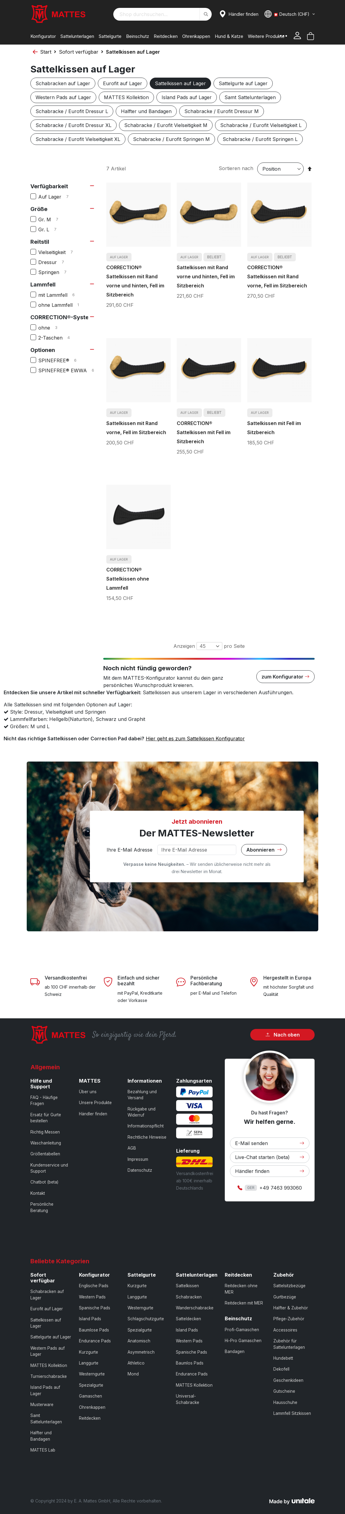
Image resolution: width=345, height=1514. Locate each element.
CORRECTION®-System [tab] (62, 317)
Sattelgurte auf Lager (243, 83)
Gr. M (53, 219)
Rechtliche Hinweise (147, 1137)
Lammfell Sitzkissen (292, 1413)
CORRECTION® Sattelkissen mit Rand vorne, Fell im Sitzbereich (277, 276)
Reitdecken (90, 1418)
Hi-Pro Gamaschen (243, 1340)
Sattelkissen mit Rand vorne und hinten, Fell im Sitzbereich (206, 276)
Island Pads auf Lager (187, 97)
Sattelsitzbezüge (289, 1285)
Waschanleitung (45, 1143)
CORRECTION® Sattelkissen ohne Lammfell (127, 579)
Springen (57, 272)
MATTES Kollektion (126, 97)
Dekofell (281, 1369)
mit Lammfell (61, 295)
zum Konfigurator (285, 677)
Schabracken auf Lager (63, 83)
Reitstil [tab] (39, 242)
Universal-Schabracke (187, 1399)
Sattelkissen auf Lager (180, 83)
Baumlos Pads (189, 1363)
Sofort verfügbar (78, 52)
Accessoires (285, 1330)
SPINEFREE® (62, 360)
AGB (132, 1148)
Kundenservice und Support (49, 1168)
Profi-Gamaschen (242, 1329)
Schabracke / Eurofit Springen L (260, 139)
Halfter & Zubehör (290, 1307)
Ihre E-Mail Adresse (129, 850)
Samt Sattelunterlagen (250, 97)
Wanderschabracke (194, 1307)
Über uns (88, 1091)
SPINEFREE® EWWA (67, 370)
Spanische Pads (94, 1307)
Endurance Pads (95, 1340)
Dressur (56, 262)
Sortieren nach (236, 168)
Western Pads (92, 1297)
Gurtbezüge (284, 1297)
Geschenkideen (288, 1380)
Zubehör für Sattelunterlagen (289, 1343)
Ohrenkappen (92, 1407)
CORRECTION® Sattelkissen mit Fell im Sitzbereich (204, 432)
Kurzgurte (88, 1352)
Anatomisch (139, 1340)
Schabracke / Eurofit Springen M (171, 139)
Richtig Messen (45, 1132)
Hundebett (283, 1358)
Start (45, 52)
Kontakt (37, 1193)
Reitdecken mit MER (244, 1303)
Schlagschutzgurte (146, 1318)
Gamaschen (90, 1396)
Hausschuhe (285, 1402)
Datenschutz (140, 1170)
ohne (52, 327)
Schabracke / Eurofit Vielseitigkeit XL (78, 139)
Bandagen (234, 1351)
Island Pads (90, 1318)
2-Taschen (59, 337)
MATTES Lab (42, 1450)
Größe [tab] (38, 209)
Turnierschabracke (48, 1376)
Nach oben (282, 1035)
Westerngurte (92, 1374)
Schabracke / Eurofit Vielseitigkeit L (261, 125)
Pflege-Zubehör (288, 1318)
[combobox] (162, 14)
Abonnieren (264, 850)
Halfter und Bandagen (146, 111)
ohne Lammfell (62, 305)
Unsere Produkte (95, 1102)
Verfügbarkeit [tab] (49, 186)
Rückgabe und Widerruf (141, 1112)
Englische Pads (93, 1285)
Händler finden (93, 1113)
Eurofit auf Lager (122, 83)
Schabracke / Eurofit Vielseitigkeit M (165, 125)
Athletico (136, 1363)
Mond (133, 1374)
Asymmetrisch (141, 1352)
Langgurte (88, 1363)
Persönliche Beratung (41, 1207)
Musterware (41, 1404)
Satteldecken (188, 1318)
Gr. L (52, 229)
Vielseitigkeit (60, 252)
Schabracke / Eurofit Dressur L (72, 111)
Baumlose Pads (94, 1330)
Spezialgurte (91, 1385)
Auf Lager (58, 196)
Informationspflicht (146, 1126)
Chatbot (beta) (44, 1182)
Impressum (138, 1159)
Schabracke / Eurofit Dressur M (221, 111)
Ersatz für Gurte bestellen (45, 1117)
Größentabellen (45, 1153)
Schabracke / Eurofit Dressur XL (73, 125)
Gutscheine (284, 1391)
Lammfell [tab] (43, 284)
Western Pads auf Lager (63, 97)
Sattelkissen (187, 1285)
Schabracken (189, 1297)
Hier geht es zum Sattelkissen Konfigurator (195, 738)
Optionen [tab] (42, 350)
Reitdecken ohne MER (241, 1288)
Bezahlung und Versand (142, 1094)
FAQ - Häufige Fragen (44, 1100)
